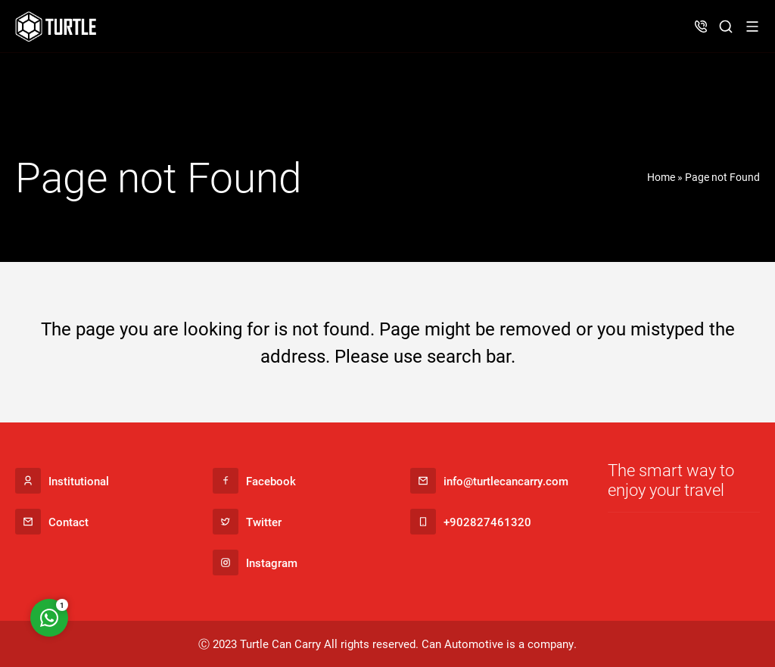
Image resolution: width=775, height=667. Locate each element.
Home (661, 177)
